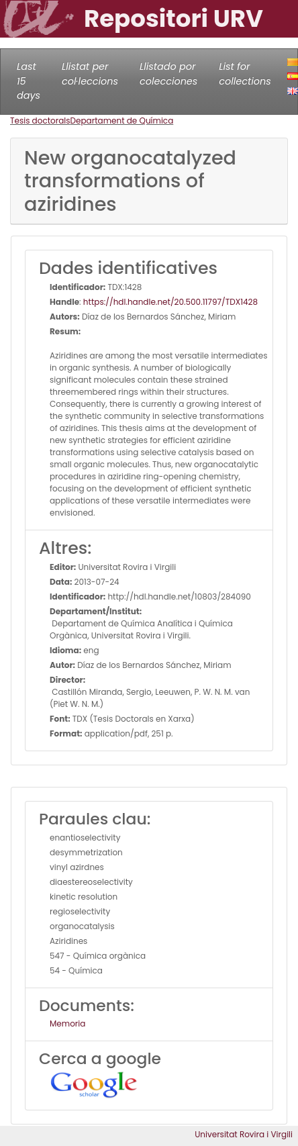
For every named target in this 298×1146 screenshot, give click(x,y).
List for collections (244, 74)
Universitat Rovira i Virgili (244, 1134)
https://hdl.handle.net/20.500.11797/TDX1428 (170, 301)
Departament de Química (122, 120)
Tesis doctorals (40, 120)
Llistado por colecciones (168, 74)
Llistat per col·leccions (90, 74)
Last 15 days (28, 81)
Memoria (67, 1023)
